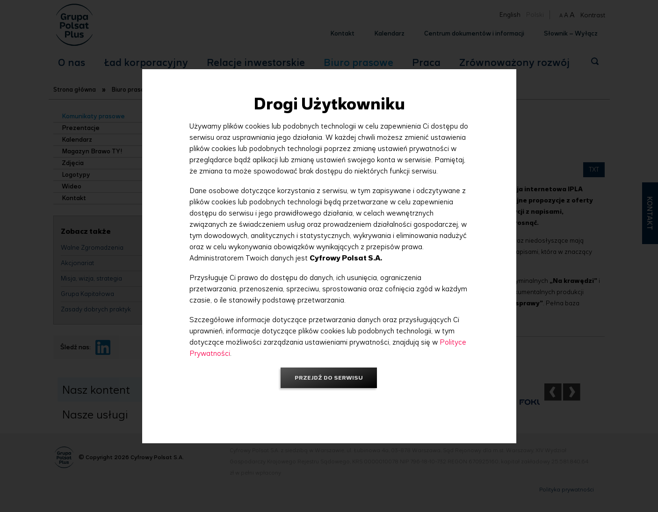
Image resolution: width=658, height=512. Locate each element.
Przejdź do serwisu (329, 378)
